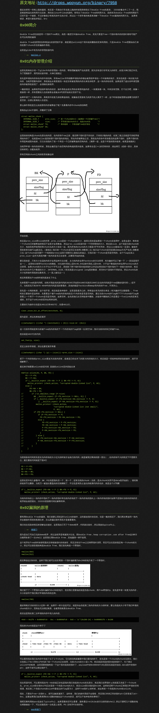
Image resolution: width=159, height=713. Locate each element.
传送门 (34, 529)
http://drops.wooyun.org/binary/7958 (77, 3)
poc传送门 (36, 709)
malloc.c (36, 55)
